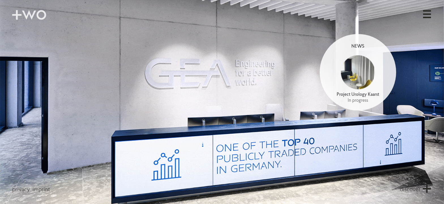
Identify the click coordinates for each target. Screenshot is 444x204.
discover (410, 190)
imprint (41, 190)
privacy (21, 190)
